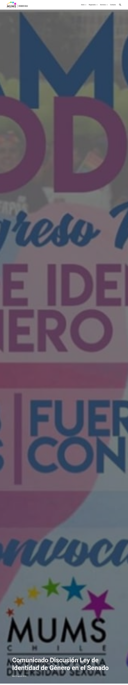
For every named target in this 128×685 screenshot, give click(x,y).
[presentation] (85, 5)
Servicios (103, 5)
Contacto (113, 5)
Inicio (83, 5)
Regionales (92, 5)
